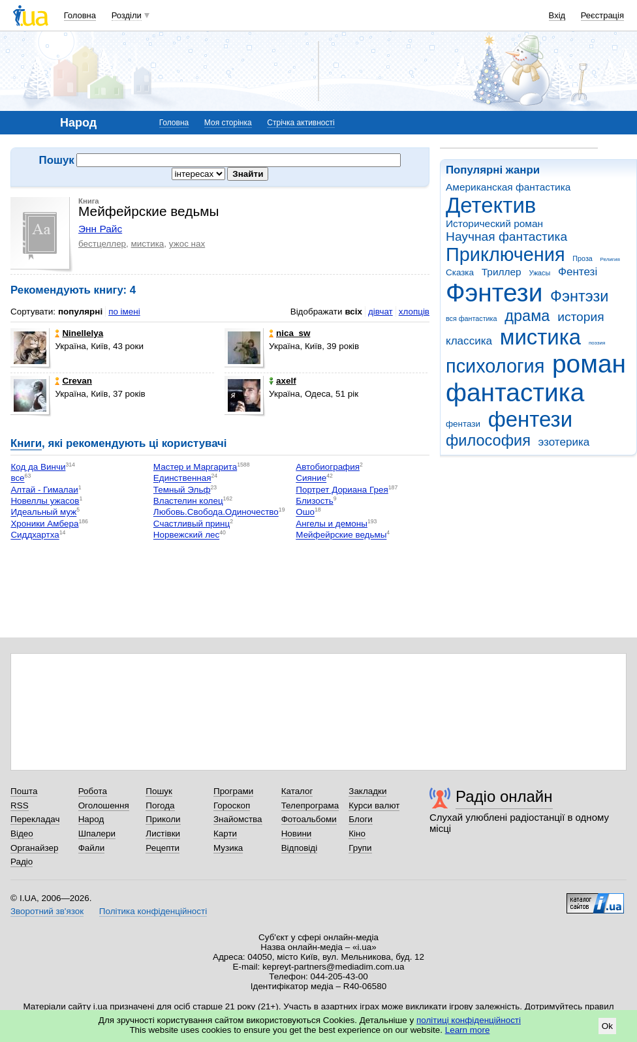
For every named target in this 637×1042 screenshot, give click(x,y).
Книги (26, 443)
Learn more (467, 1030)
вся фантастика (471, 318)
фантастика (515, 392)
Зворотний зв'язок (47, 911)
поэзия (597, 343)
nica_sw (289, 333)
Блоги (361, 819)
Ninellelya (79, 333)
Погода (160, 805)
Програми (233, 791)
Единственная (182, 478)
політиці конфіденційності (468, 1020)
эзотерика (564, 442)
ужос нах (187, 244)
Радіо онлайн (504, 796)
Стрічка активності (300, 122)
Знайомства (237, 819)
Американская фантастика (508, 186)
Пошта (23, 791)
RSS (19, 805)
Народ (91, 819)
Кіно (357, 833)
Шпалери (97, 833)
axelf (282, 381)
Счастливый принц (191, 524)
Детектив (491, 205)
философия (488, 440)
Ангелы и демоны (331, 524)
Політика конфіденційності (153, 911)
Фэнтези (494, 293)
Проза (582, 258)
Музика (228, 848)
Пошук (159, 791)
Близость (314, 501)
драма (527, 315)
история (580, 317)
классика (469, 341)
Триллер (501, 271)
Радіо (21, 861)
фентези (530, 419)
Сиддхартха (34, 535)
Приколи (163, 819)
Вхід (557, 15)
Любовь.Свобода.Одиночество (216, 512)
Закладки (367, 791)
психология (495, 366)
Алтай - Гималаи (44, 490)
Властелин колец (188, 501)
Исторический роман (494, 223)
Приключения (505, 254)
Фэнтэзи (579, 296)
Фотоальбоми (309, 819)
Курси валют (374, 805)
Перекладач (34, 819)
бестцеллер (102, 244)
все (17, 478)
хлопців (414, 311)
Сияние (311, 478)
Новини (296, 833)
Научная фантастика (506, 236)
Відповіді (299, 848)
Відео (21, 833)
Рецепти (162, 848)
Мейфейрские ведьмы (341, 535)
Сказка (460, 272)
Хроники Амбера (44, 524)
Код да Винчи (37, 467)
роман (589, 364)
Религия (610, 259)
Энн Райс (100, 228)
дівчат (380, 311)
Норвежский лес (186, 535)
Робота (92, 791)
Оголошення (103, 805)
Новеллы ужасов (44, 501)
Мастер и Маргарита (195, 467)
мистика (540, 337)
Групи (360, 848)
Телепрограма (310, 805)
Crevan (73, 381)
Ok (607, 1026)
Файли (91, 848)
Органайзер (34, 848)
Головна (80, 15)
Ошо (305, 512)
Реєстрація (602, 15)
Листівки (163, 833)
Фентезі (577, 272)
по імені (124, 311)
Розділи (127, 15)
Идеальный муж (43, 512)
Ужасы (539, 273)
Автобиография (328, 467)
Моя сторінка (228, 122)
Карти (225, 833)
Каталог (297, 791)
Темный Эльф (182, 490)
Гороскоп (231, 805)
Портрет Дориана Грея (342, 490)
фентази (463, 424)
